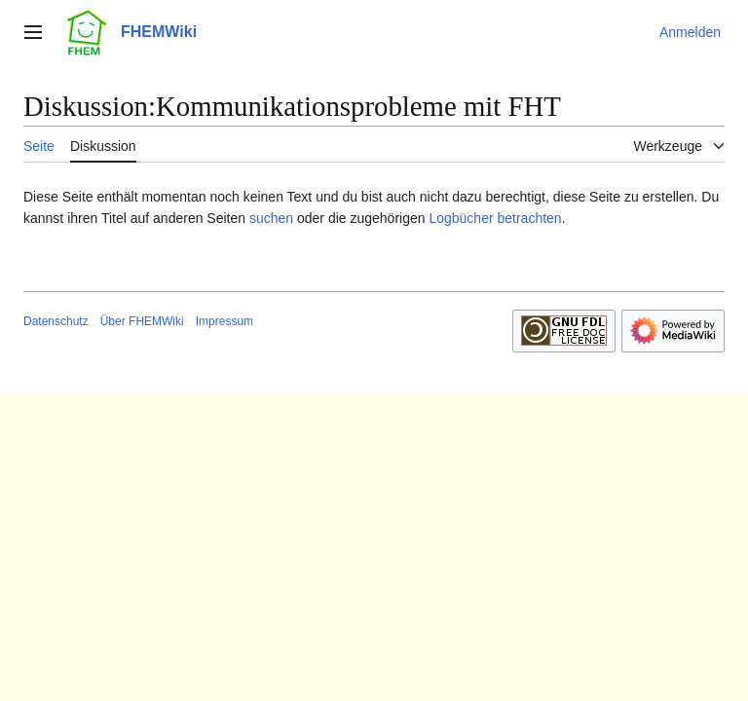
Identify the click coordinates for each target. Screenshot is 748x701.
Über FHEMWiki (142, 321)
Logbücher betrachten (495, 218)
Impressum (224, 321)
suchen (271, 218)
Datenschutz (56, 321)
